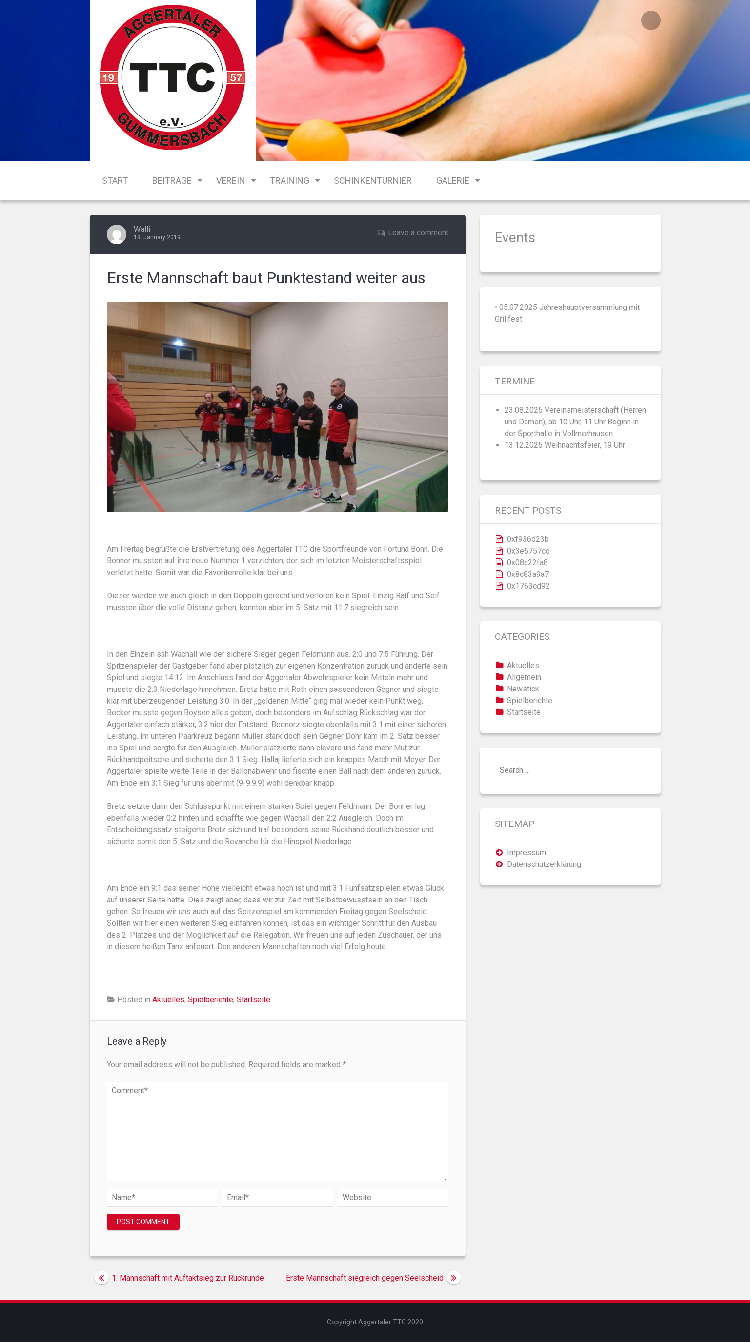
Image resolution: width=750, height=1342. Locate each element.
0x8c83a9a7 (528, 574)
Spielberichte (210, 999)
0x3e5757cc (528, 551)
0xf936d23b (528, 539)
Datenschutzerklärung (544, 864)
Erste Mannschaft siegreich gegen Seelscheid (365, 1278)
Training (289, 180)
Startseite (253, 999)
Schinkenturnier (373, 180)
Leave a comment (418, 232)
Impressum (526, 852)
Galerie (452, 180)
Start (115, 180)
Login (651, 20)
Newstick (523, 688)
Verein (230, 180)
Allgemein (524, 677)
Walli (142, 229)
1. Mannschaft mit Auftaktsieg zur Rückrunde (188, 1278)
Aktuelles (168, 999)
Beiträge (172, 180)
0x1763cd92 (528, 586)
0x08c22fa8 (527, 562)
